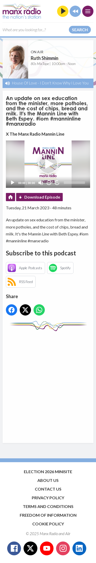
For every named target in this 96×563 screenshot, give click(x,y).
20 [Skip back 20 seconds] (49, 182)
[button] (48, 164)
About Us (48, 480)
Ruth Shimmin (44, 58)
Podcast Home (10, 197)
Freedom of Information (48, 515)
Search (80, 29)
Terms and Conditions (48, 506)
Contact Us (48, 488)
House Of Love (24, 83)
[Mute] (40, 182)
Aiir (67, 533)
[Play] (12, 182)
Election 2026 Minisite (48, 471)
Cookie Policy (48, 523)
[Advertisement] (48, 384)
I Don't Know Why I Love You (64, 83)
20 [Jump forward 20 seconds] (57, 182)
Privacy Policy (48, 497)
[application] (48, 164)
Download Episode (42, 196)
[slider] (74, 182)
